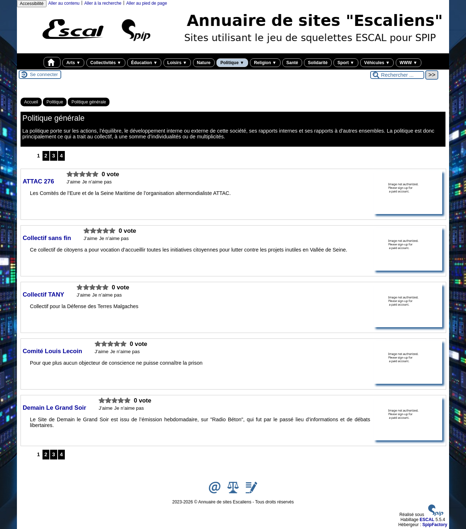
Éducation (144, 62)
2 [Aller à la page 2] (45, 156)
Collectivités (105, 62)
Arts (73, 62)
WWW (408, 62)
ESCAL (427, 519)
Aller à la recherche (102, 3)
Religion (265, 62)
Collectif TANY (44, 294)
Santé (292, 62)
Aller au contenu (64, 3)
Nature (204, 62)
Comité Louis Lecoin (53, 351)
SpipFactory (434, 524)
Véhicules (377, 62)
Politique (232, 62)
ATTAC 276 (39, 181)
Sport (345, 62)
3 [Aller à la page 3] (53, 156)
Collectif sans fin (48, 238)
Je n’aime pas (97, 182)
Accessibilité (32, 3)
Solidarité (318, 62)
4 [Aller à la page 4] (61, 156)
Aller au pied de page (146, 3)
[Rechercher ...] (397, 75)
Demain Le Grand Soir (55, 407)
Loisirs (177, 62)
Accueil (31, 102)
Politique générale (88, 102)
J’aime (74, 182)
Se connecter (44, 74)
